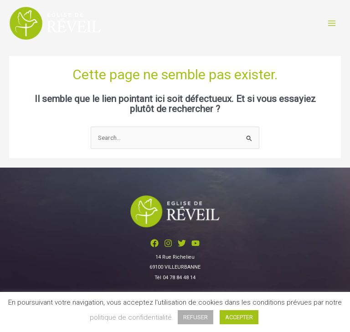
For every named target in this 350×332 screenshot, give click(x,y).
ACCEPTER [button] (239, 317)
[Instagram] (168, 243)
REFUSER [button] (195, 317)
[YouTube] (195, 243)
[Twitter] (182, 243)
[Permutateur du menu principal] (332, 23)
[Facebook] (154, 243)
